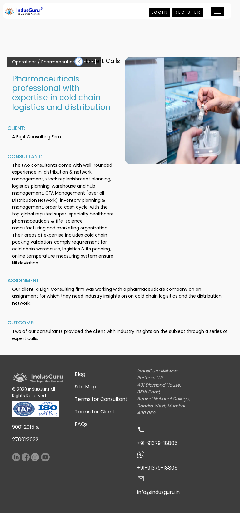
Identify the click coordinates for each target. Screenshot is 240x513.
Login (160, 12)
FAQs (81, 424)
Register (188, 12)
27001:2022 (25, 439)
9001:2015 (23, 427)
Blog (80, 374)
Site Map (85, 386)
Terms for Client (95, 411)
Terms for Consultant (101, 399)
